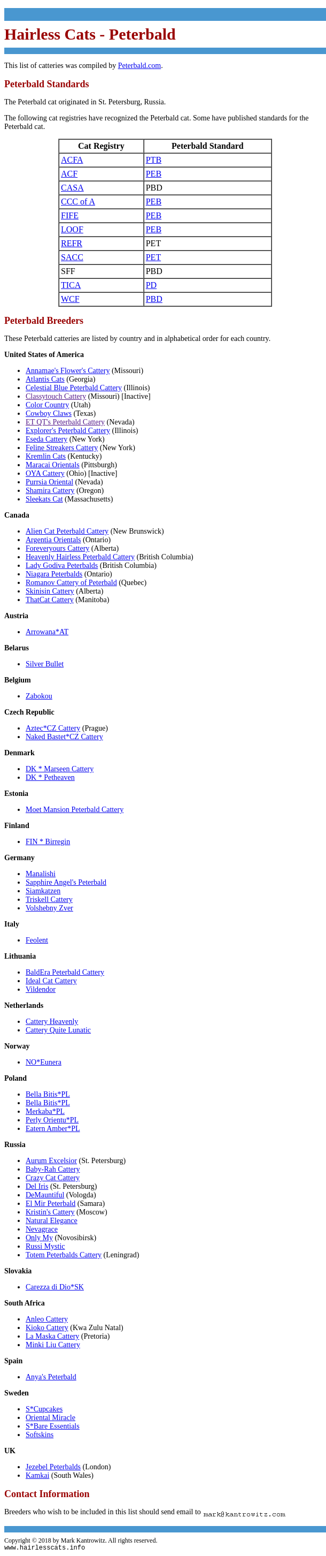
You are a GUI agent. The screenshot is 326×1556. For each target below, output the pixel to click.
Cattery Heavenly (52, 1022)
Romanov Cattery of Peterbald (71, 583)
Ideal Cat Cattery (51, 981)
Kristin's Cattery (50, 1212)
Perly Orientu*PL (52, 1120)
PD (151, 285)
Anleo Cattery (47, 1319)
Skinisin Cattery (50, 591)
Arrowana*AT (47, 632)
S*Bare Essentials (53, 1426)
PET (153, 257)
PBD (154, 298)
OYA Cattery (45, 473)
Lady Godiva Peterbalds (62, 565)
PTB (153, 159)
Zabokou (39, 696)
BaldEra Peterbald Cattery (65, 972)
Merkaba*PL (45, 1111)
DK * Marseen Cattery (60, 769)
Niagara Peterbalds (54, 574)
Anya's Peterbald (51, 1377)
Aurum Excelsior (51, 1161)
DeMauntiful (45, 1195)
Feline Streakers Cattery (62, 448)
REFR (71, 243)
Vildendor (41, 989)
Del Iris (37, 1186)
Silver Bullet (45, 664)
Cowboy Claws (49, 413)
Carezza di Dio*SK (55, 1287)
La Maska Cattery (52, 1336)
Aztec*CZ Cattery (53, 728)
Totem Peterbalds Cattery (64, 1255)
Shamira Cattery (50, 491)
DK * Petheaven (50, 777)
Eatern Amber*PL (53, 1129)
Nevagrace (42, 1229)
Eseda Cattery (46, 439)
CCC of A (78, 201)
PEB (153, 173)
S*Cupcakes (44, 1409)
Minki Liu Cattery (53, 1345)
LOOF (72, 229)
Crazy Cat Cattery (53, 1178)
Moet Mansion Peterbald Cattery (74, 810)
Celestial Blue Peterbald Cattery (74, 388)
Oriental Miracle (50, 1418)
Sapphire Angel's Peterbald (66, 882)
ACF (69, 173)
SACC (72, 257)
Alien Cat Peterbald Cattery (67, 531)
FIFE (70, 215)
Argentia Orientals (53, 540)
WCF (70, 298)
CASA (72, 187)
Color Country (47, 405)
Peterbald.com (139, 66)
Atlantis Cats (45, 379)
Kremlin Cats (46, 456)
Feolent (37, 940)
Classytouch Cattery (56, 396)
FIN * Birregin (48, 842)
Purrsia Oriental (49, 482)
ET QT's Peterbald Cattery (65, 422)
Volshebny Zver (49, 908)
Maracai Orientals (53, 465)
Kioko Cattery (47, 1328)
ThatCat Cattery (50, 600)
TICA (71, 285)
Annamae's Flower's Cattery (68, 371)
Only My (39, 1238)
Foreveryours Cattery (57, 548)
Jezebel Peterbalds (53, 1467)
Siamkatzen (43, 891)
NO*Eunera (43, 1062)
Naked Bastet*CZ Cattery (64, 737)
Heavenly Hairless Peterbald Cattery (80, 557)
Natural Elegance (51, 1221)
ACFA (72, 159)
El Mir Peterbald (50, 1204)
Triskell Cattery (49, 899)
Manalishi (41, 874)
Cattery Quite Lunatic (58, 1030)
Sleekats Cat (44, 499)
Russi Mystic (45, 1246)
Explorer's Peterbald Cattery (68, 431)
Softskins (39, 1435)
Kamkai (37, 1475)
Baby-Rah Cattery (53, 1169)
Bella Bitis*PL (48, 1094)
